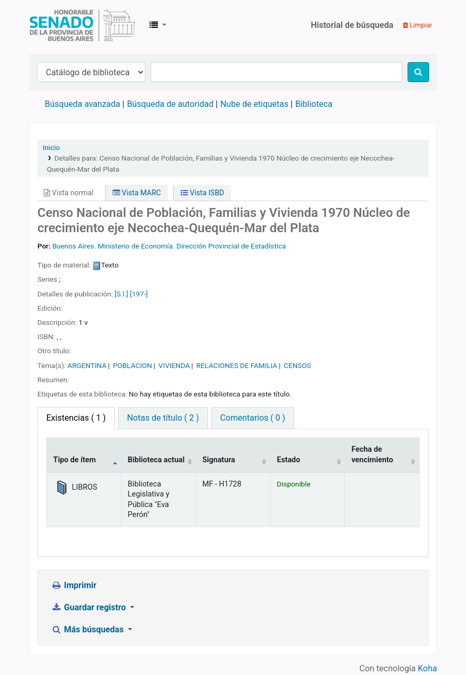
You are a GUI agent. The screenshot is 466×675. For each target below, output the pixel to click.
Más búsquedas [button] (88, 629)
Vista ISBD (202, 192)
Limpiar (417, 25)
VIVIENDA (174, 365)
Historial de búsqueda (352, 25)
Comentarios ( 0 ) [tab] (252, 418)
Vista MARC (137, 192)
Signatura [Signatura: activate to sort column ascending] (218, 459)
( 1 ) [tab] (76, 418)
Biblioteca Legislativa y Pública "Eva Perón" (82, 25)
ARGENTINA (86, 365)
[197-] (139, 294)
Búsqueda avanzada (82, 104)
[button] (158, 25)
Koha (427, 668)
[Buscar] (418, 72)
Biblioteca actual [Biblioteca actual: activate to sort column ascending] (156, 459)
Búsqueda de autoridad (170, 104)
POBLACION (132, 365)
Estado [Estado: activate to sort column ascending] (288, 459)
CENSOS (297, 365)
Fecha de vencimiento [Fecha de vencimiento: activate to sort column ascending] (372, 454)
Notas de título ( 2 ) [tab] (163, 418)
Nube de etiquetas (254, 104)
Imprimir (73, 585)
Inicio (51, 147)
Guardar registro (89, 607)
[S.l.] (121, 294)
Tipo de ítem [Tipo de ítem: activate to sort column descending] (74, 459)
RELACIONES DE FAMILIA (236, 365)
